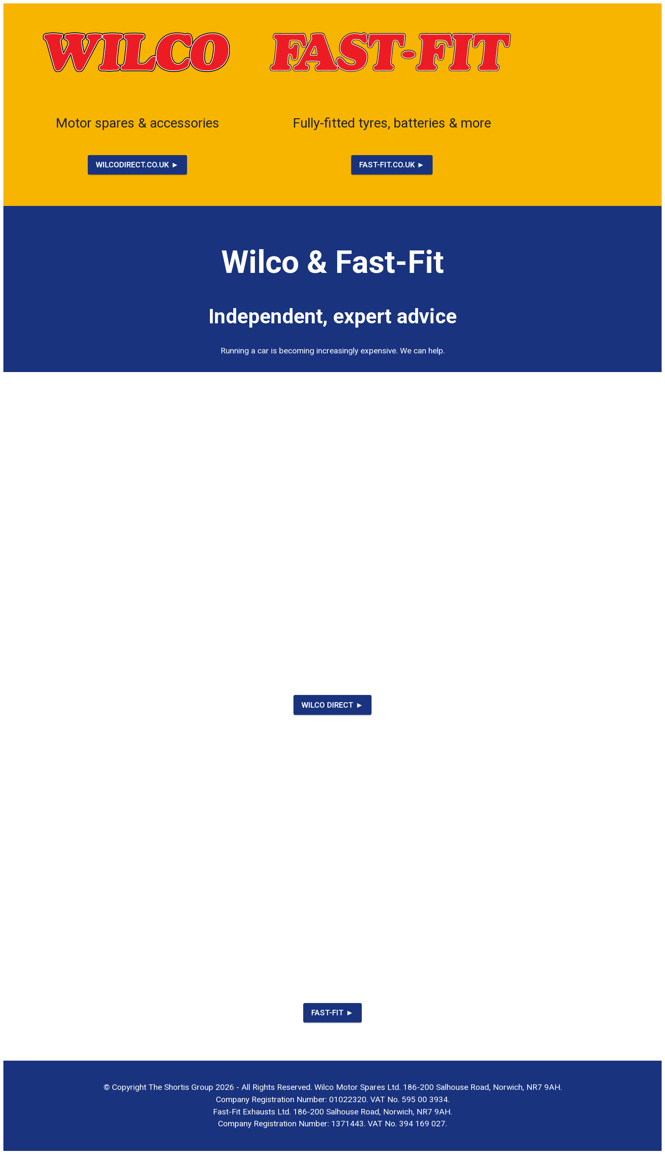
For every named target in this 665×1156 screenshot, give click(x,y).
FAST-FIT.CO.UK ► (392, 165)
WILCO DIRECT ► (333, 705)
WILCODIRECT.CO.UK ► (137, 165)
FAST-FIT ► (332, 1014)
